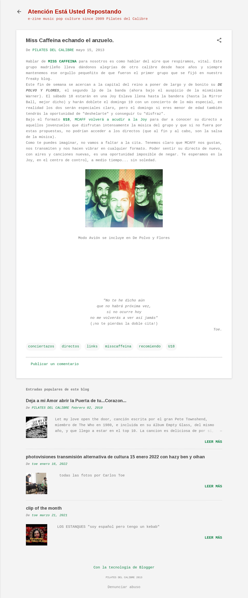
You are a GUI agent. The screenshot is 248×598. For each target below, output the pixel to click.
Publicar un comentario (55, 364)
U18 (171, 347)
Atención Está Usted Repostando (74, 11)
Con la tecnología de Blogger (124, 568)
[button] (219, 40)
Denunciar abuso (124, 587)
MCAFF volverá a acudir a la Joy (111, 120)
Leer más (213, 442)
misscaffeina (118, 347)
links (92, 347)
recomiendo (150, 347)
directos (70, 347)
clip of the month (44, 508)
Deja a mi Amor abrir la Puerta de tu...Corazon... (76, 400)
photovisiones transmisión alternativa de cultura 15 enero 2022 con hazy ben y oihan (115, 456)
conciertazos (41, 347)
